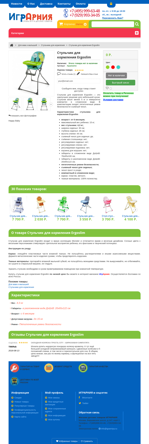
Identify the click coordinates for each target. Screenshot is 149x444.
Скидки (16, 397)
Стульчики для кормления (53, 45)
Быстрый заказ (120, 82)
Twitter (83, 404)
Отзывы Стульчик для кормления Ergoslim (47, 334)
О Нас (31, 3)
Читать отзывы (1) (66, 73)
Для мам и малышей (27, 45)
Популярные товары (23, 406)
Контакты (64, 3)
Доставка (46, 3)
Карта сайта (18, 416)
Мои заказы (52, 397)
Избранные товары (67, 441)
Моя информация (55, 415)
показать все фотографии (24, 115)
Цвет (108, 62)
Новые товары (20, 401)
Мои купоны (52, 419)
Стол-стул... (108, 216)
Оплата (81, 3)
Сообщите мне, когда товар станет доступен (79, 89)
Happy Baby (14, 120)
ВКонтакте (85, 398)
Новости (16, 3)
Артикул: (61, 66)
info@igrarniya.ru (108, 428)
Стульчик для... (18, 216)
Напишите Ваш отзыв (87, 73)
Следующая (51, 104)
